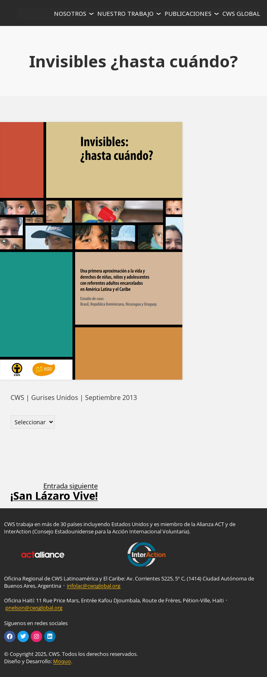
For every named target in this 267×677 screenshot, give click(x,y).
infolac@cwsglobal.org (93, 585)
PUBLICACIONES (187, 13)
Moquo (62, 661)
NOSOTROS (70, 13)
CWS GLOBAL (241, 13)
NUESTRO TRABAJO (125, 13)
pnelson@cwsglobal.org (33, 607)
